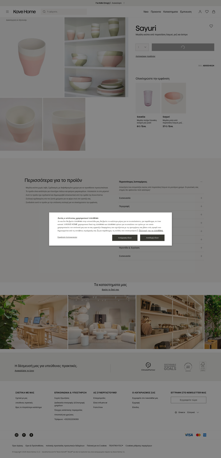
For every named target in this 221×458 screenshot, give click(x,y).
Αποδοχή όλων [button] (152, 237)
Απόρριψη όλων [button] (125, 237)
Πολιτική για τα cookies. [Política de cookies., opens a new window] (151, 230)
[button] (67, 237)
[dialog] (110, 229)
